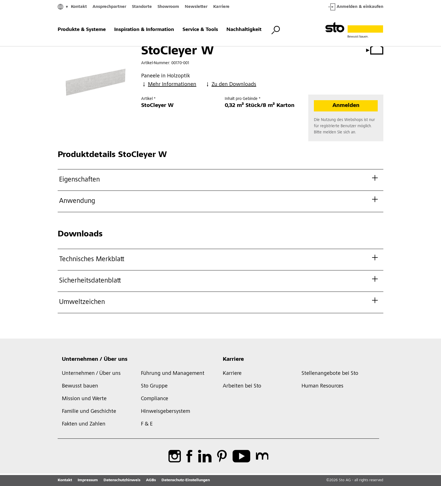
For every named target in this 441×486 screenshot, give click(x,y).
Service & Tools (200, 29)
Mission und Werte (84, 399)
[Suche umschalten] (275, 30)
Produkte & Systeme (82, 29)
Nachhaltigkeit (244, 29)
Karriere (221, 7)
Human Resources (322, 386)
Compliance (154, 399)
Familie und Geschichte (89, 412)
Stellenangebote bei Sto (330, 374)
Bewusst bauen (80, 386)
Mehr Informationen (168, 85)
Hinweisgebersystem (165, 412)
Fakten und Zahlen (83, 424)
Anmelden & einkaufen (355, 6)
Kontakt (79, 7)
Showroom (168, 7)
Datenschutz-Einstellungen (185, 480)
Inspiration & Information (144, 29)
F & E (147, 424)
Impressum (88, 480)
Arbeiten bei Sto (242, 386)
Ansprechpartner (109, 7)
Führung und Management (172, 374)
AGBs (151, 480)
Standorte (142, 7)
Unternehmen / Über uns (94, 359)
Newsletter (196, 7)
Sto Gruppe (154, 386)
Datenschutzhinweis (122, 480)
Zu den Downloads (230, 85)
